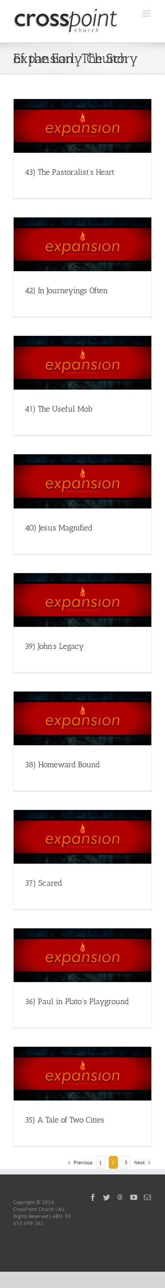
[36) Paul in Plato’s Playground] (82, 955)
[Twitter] (106, 1197)
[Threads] (120, 1196)
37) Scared (43, 883)
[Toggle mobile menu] (147, 13)
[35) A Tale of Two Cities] (82, 1073)
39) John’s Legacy (54, 646)
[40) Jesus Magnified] (82, 481)
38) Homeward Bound (62, 764)
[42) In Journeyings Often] (82, 244)
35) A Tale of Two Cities (64, 1120)
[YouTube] (133, 1197)
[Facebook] (92, 1197)
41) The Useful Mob (58, 409)
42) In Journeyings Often (66, 290)
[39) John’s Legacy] (82, 600)
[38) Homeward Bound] (82, 718)
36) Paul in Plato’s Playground (77, 1001)
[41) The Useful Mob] (82, 363)
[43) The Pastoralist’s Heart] (82, 126)
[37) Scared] (82, 837)
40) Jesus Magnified (58, 528)
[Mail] (147, 1197)
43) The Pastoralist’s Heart (69, 172)
